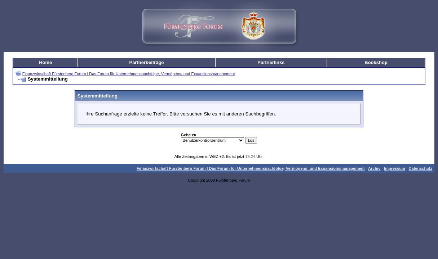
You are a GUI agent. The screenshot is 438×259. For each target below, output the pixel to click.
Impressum (394, 168)
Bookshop (376, 62)
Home (45, 62)
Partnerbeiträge (146, 62)
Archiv (374, 168)
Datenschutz (420, 168)
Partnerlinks (270, 62)
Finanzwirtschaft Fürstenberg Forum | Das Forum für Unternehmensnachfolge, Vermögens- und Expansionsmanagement (128, 74)
